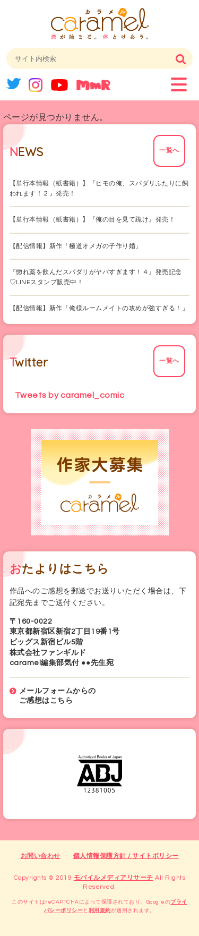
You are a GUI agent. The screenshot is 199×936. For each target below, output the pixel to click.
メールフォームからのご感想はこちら (57, 695)
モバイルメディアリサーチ (113, 877)
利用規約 (100, 910)
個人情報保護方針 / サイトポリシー (126, 856)
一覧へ (169, 150)
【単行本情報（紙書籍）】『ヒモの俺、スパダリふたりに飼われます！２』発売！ (99, 188)
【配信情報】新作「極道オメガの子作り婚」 (76, 246)
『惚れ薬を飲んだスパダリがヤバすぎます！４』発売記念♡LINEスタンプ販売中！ (96, 277)
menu (179, 84)
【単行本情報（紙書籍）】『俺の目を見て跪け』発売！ (93, 219)
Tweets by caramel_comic (70, 395)
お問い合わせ (40, 856)
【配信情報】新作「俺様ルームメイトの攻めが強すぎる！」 (99, 308)
